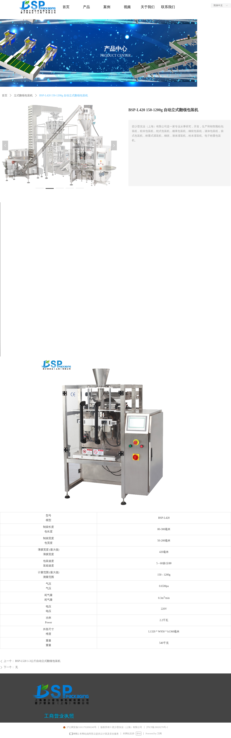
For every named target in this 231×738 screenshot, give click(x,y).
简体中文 (218, 5)
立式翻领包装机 (23, 95)
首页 (4, 95)
